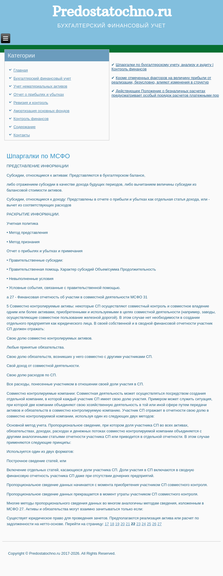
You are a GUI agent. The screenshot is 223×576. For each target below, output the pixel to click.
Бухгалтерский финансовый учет (42, 78)
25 (149, 524)
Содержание (24, 127)
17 (107, 524)
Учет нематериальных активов (40, 86)
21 (128, 524)
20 (122, 524)
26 (154, 524)
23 (138, 524)
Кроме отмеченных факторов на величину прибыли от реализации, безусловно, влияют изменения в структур (161, 80)
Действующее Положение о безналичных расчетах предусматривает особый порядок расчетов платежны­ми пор (165, 93)
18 (112, 524)
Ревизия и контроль (30, 102)
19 (117, 524)
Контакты (21, 135)
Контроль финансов (30, 118)
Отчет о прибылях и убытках (38, 94)
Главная (20, 70)
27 (159, 524)
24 (144, 524)
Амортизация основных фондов (41, 111)
